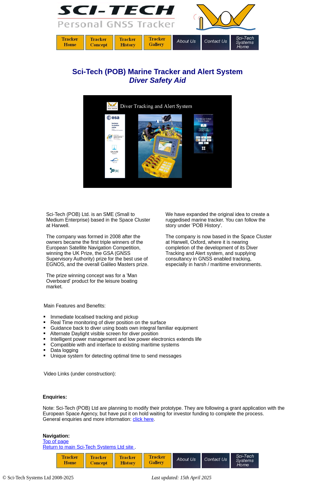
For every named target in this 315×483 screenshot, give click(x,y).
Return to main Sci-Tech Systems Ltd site (89, 447)
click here (143, 419)
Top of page (56, 441)
